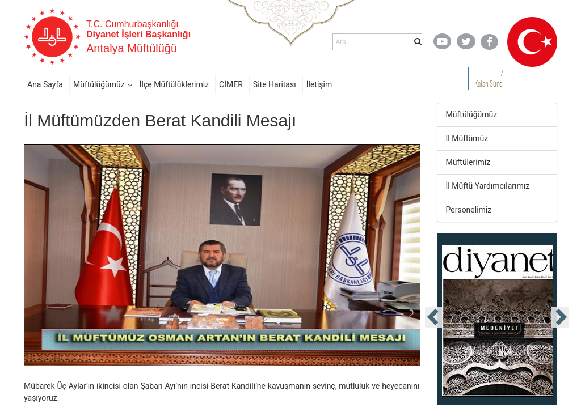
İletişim (319, 84)
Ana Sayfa (45, 84)
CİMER (231, 84)
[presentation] (434, 317)
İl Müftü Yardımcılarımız (488, 185)
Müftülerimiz (468, 162)
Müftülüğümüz (99, 84)
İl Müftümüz (467, 138)
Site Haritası (274, 84)
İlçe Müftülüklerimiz (174, 84)
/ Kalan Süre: (488, 78)
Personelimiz (469, 209)
